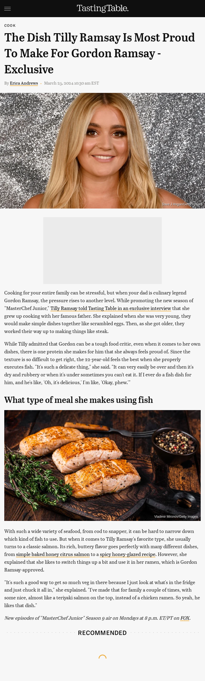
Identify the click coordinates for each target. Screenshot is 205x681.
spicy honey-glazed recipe (127, 554)
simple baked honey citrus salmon (53, 554)
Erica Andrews (24, 83)
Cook (10, 25)
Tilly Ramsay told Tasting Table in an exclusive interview (110, 308)
